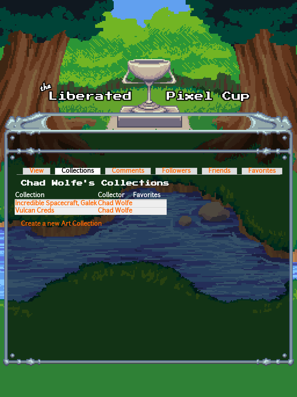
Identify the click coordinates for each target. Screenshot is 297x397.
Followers (176, 171)
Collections (81, 171)
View (36, 171)
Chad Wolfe (115, 204)
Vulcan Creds (34, 211)
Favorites (262, 171)
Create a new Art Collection (61, 224)
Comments (128, 171)
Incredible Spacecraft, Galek (56, 204)
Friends (219, 171)
